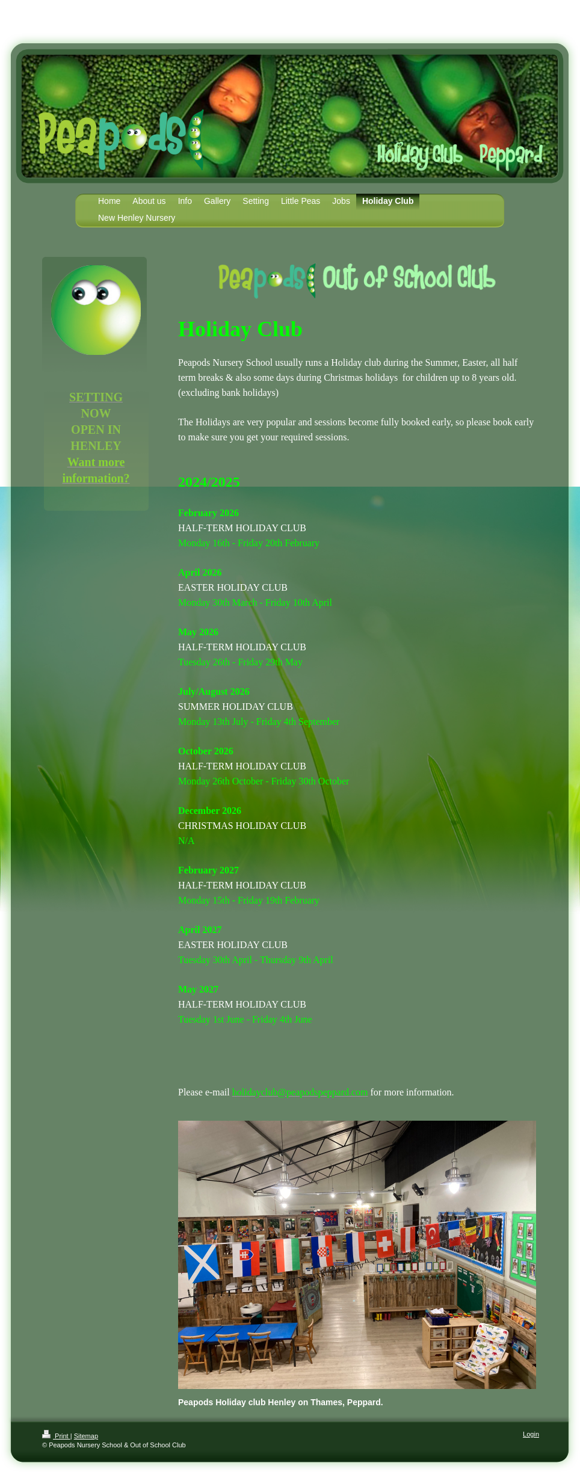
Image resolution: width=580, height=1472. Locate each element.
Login (531, 1434)
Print (56, 1436)
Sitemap (86, 1436)
